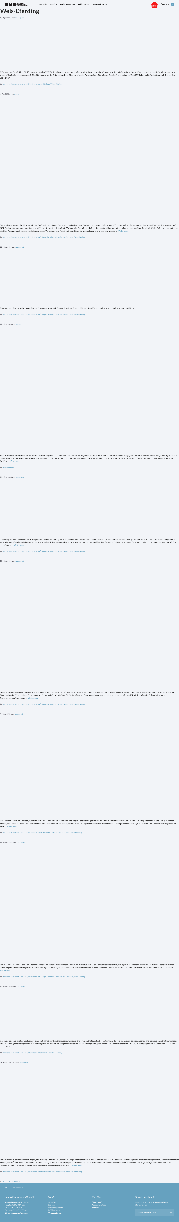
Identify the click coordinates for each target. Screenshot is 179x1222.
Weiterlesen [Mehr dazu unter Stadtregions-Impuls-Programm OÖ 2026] (123, 231)
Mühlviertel (33, 84)
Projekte (53, 4)
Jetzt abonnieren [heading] (147, 1213)
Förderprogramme (67, 4)
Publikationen (84, 4)
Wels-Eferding (56, 84)
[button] (171, 1212)
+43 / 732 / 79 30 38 (17, 1208)
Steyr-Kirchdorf (44, 84)
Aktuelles (43, 4)
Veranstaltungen (100, 4)
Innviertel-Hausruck (11, 84)
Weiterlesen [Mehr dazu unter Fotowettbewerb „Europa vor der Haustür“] (19, 545)
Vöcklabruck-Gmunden (64, 237)
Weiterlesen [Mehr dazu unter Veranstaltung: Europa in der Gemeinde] (33, 698)
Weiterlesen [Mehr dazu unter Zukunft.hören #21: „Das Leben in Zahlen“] (12, 826)
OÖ (39, 237)
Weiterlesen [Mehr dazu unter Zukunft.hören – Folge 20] (5, 970)
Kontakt (95, 1208)
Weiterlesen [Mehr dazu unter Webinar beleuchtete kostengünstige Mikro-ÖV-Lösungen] (77, 1165)
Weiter (15, 1181)
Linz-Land (23, 84)
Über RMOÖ (97, 1202)
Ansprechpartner (99, 1205)
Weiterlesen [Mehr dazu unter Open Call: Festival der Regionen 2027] (15, 461)
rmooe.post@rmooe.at (19, 1213)
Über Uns (165, 4)
